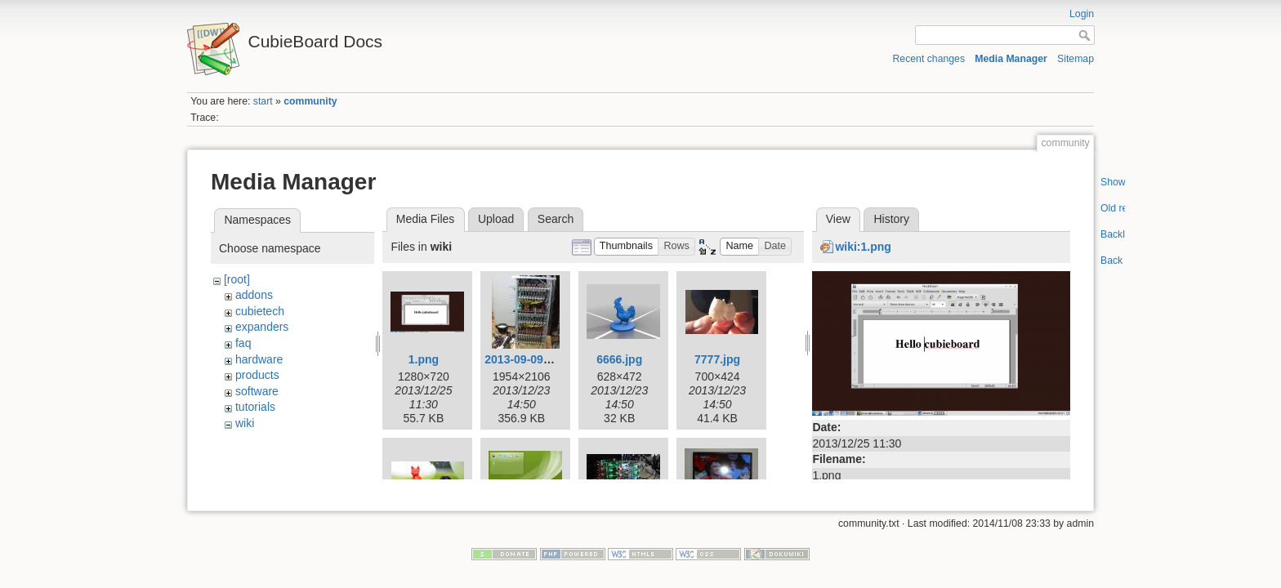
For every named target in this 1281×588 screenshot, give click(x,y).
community (310, 101)
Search (556, 218)
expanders (261, 326)
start (263, 101)
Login (1081, 14)
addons (254, 294)
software (257, 391)
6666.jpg (619, 359)
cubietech (259, 311)
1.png (423, 359)
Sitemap (1075, 59)
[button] (626, 247)
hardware (259, 359)
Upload (496, 218)
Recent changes (929, 59)
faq (243, 343)
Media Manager (1011, 59)
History (891, 218)
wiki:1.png (862, 246)
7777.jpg (717, 359)
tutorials (255, 406)
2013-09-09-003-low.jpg (546, 359)
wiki (244, 423)
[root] (237, 279)
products (257, 374)
